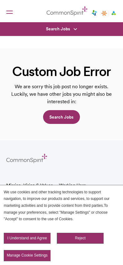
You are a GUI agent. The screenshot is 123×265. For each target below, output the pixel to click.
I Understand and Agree (27, 238)
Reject (80, 238)
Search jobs (61, 117)
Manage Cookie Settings (27, 255)
